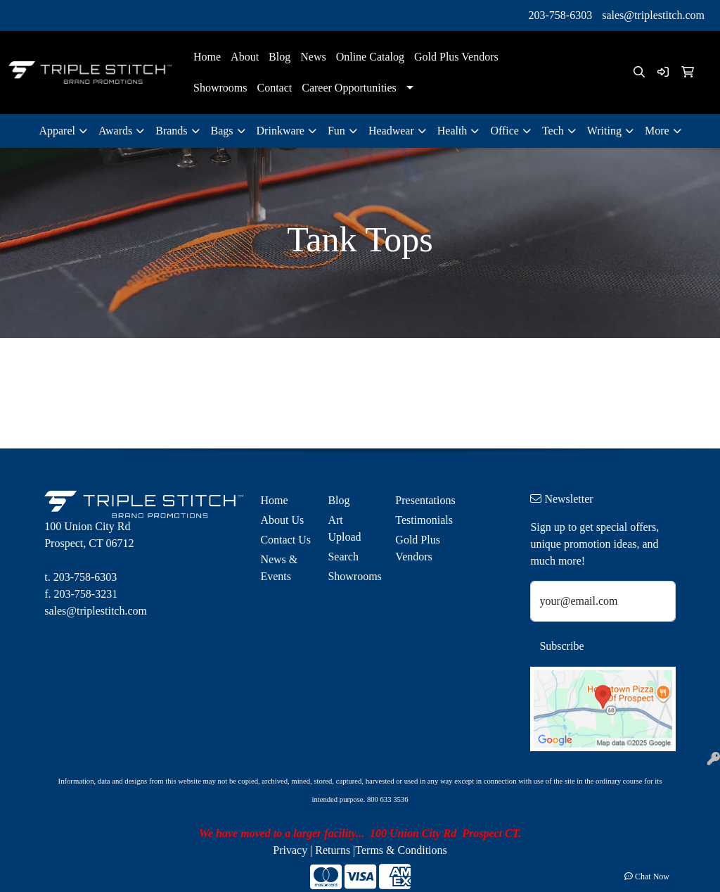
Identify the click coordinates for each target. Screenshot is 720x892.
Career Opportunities (349, 88)
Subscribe (561, 646)
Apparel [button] (57, 131)
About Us (282, 520)
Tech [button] (553, 131)
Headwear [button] (391, 131)
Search (343, 557)
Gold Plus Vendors (456, 57)
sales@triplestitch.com (653, 15)
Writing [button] (604, 131)
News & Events (278, 567)
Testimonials (420, 520)
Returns (332, 850)
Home (207, 57)
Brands (171, 131)
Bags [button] (222, 131)
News (313, 57)
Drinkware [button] (280, 131)
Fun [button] (336, 131)
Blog (279, 57)
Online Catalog (370, 57)
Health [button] (452, 131)
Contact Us (285, 540)
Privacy (290, 850)
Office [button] (504, 131)
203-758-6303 (561, 15)
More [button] (657, 131)
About (245, 57)
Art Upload (344, 528)
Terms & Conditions (400, 850)
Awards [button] (115, 131)
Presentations (420, 500)
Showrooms (220, 88)
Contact (274, 88)
